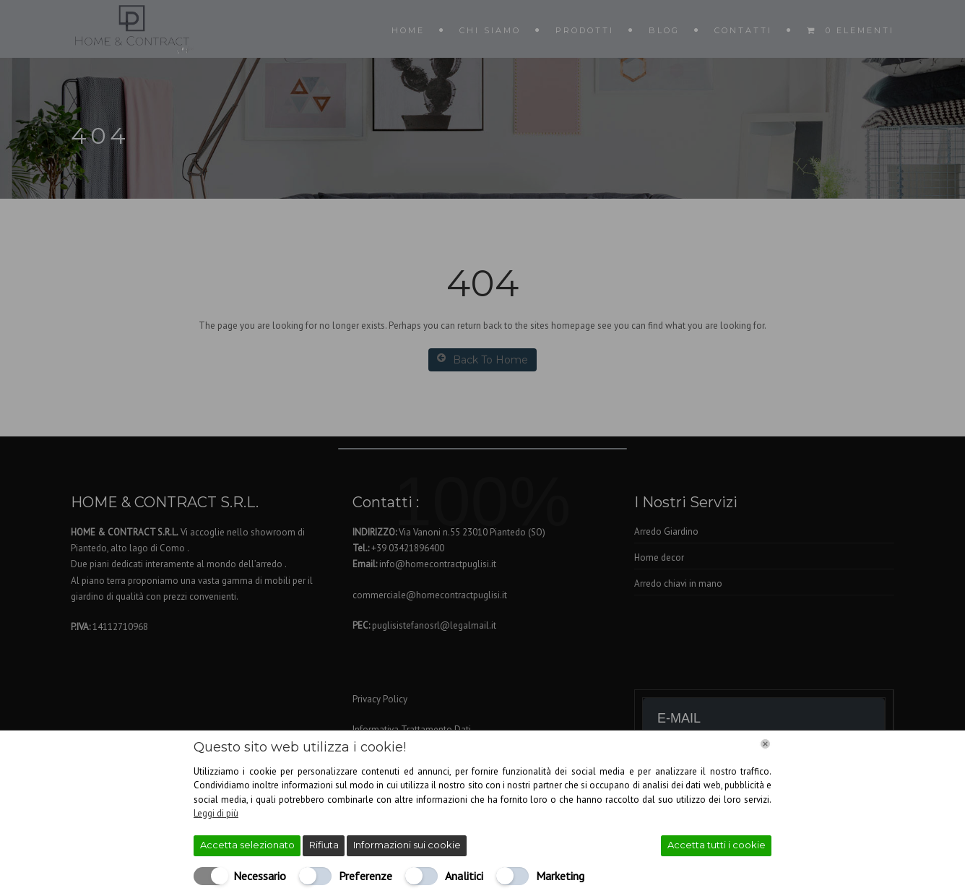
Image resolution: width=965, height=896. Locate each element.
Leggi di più (216, 813)
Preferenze (365, 876)
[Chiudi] (765, 744)
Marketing (560, 876)
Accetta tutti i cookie (716, 844)
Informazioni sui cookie (407, 844)
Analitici (464, 876)
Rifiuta (324, 844)
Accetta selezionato (247, 844)
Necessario (259, 876)
